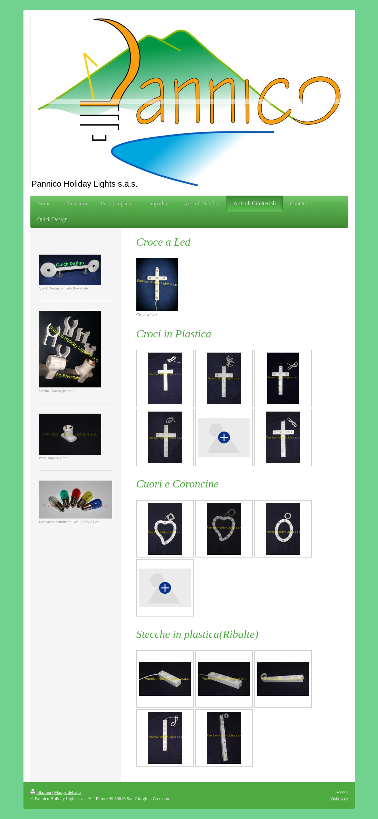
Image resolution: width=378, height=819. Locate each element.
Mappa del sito (67, 792)
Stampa (41, 792)
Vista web (339, 798)
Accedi (341, 792)
